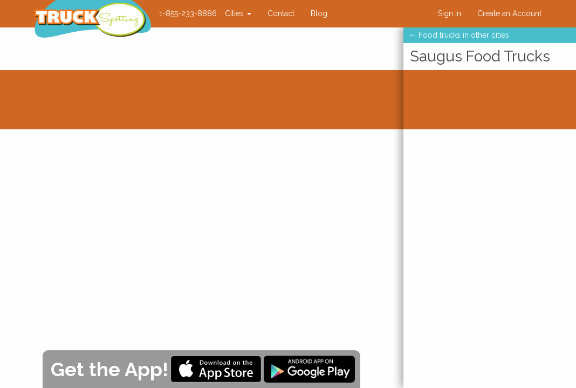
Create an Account (509, 13)
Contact (281, 13)
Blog (319, 13)
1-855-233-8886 (188, 13)
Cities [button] (238, 13)
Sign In (449, 13)
